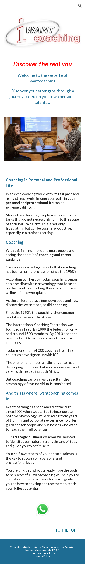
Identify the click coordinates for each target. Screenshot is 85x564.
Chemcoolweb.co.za (53, 547)
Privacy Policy (42, 555)
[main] (42, 82)
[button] (5, 5)
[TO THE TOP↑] (66, 530)
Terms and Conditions (42, 553)
